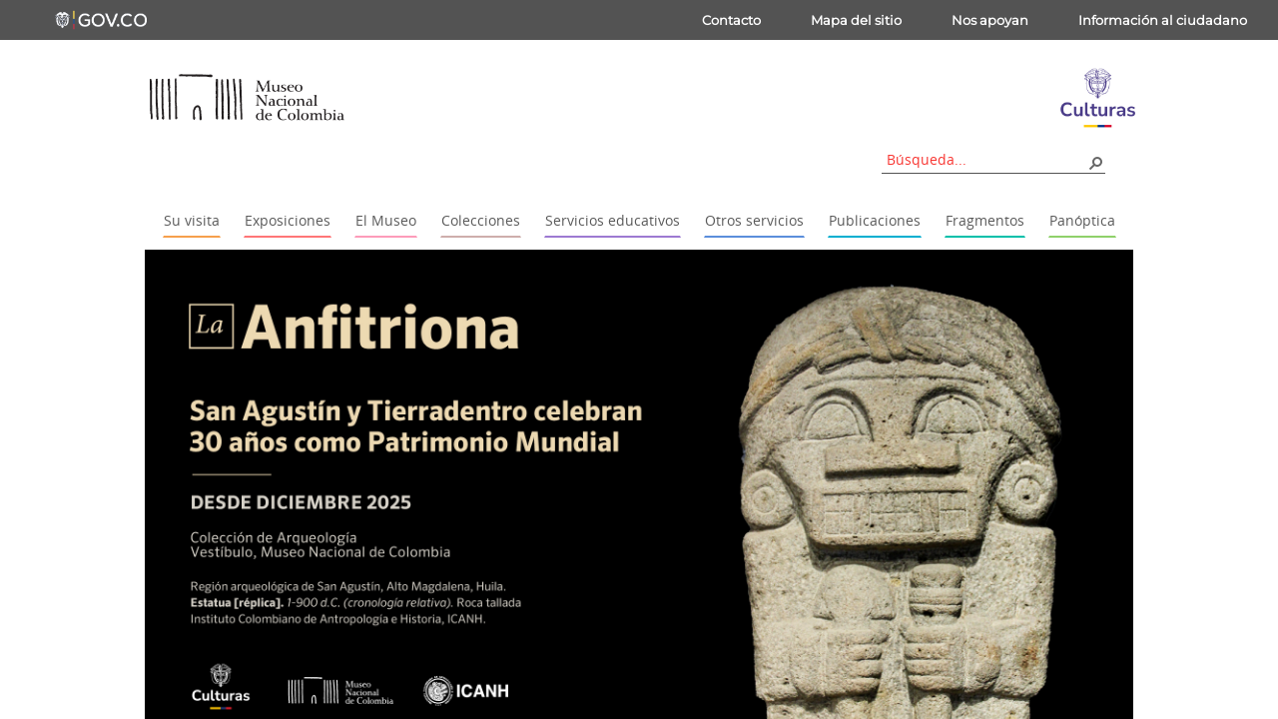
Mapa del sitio (856, 20)
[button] (1095, 162)
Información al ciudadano (1162, 20)
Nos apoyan (990, 20)
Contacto (731, 20)
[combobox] (986, 159)
